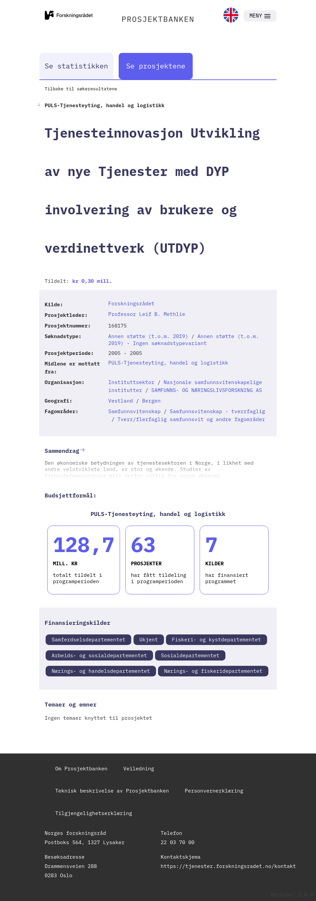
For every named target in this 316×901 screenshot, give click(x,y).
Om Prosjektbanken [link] (81, 768)
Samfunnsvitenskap (134, 411)
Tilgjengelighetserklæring (93, 813)
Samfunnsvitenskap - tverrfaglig (217, 411)
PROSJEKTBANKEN (158, 19)
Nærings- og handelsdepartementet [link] (101, 670)
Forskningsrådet (131, 303)
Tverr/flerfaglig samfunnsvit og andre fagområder (191, 419)
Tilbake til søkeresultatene (81, 89)
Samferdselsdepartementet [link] (88, 639)
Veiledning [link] (138, 768)
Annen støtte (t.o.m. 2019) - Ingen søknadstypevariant (183, 339)
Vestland (120, 400)
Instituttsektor (131, 382)
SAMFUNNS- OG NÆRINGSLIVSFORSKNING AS (206, 390)
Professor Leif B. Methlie (146, 314)
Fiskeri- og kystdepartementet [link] (216, 639)
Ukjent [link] (148, 639)
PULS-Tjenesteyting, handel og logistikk (168, 362)
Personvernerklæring (214, 790)
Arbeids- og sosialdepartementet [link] (99, 655)
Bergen (151, 400)
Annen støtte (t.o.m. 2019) (148, 336)
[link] (230, 16)
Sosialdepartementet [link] (190, 655)
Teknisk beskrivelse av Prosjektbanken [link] (112, 790)
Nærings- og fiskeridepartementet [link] (213, 670)
